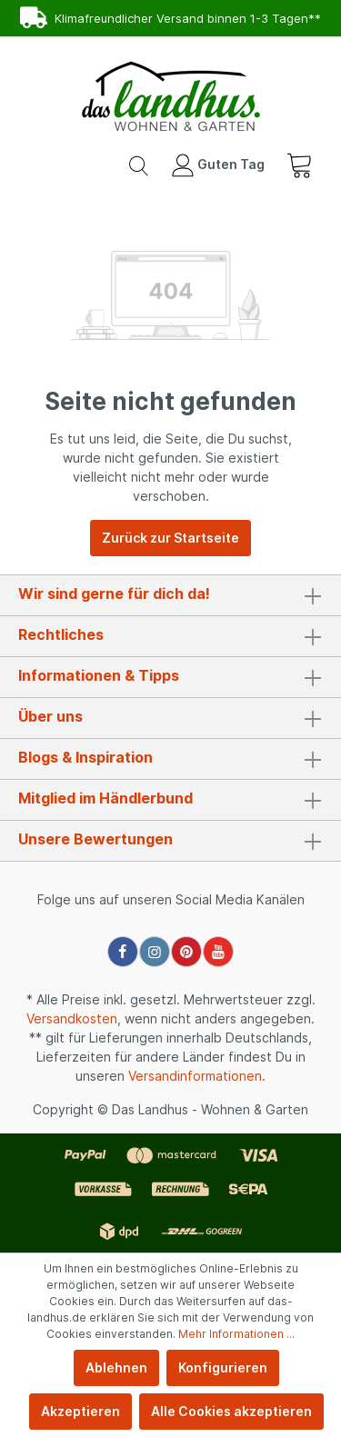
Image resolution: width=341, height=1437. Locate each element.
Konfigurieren (222, 1367)
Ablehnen (116, 1367)
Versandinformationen (195, 1075)
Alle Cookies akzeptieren (231, 1411)
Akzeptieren (80, 1411)
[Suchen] (138, 164)
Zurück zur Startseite (170, 537)
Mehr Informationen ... (236, 1334)
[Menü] (43, 164)
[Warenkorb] (299, 164)
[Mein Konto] (218, 164)
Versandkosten (71, 1018)
